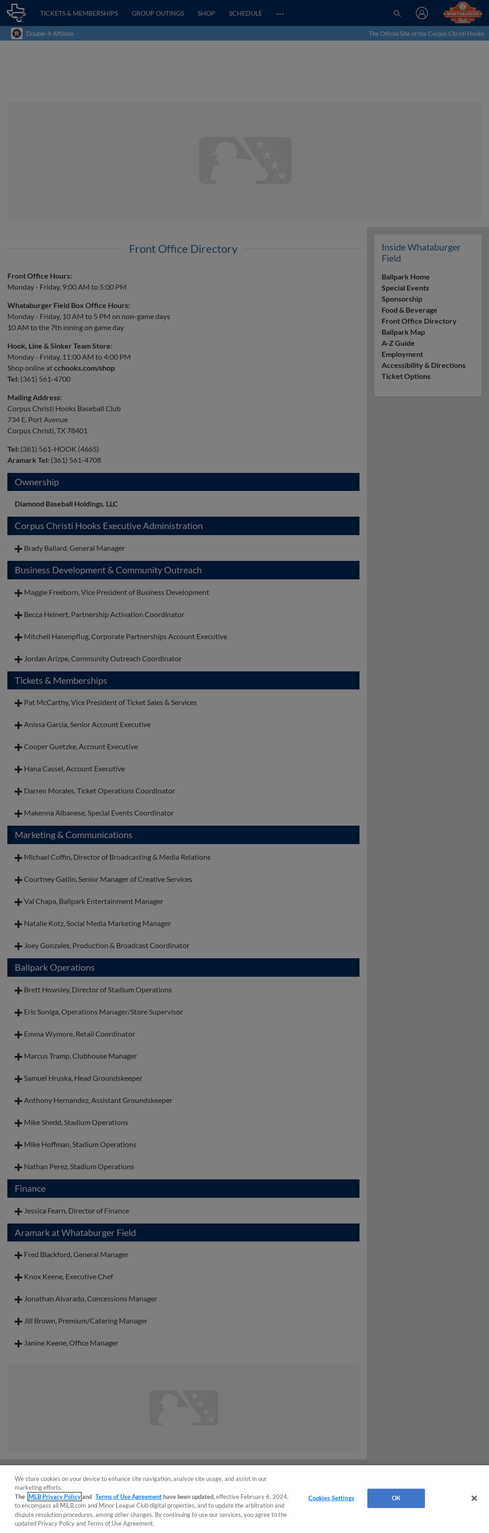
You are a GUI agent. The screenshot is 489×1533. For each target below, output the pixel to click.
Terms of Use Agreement (128, 1496)
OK (396, 1498)
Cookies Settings (331, 1498)
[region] (244, 1499)
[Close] (474, 1498)
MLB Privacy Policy (55, 1496)
